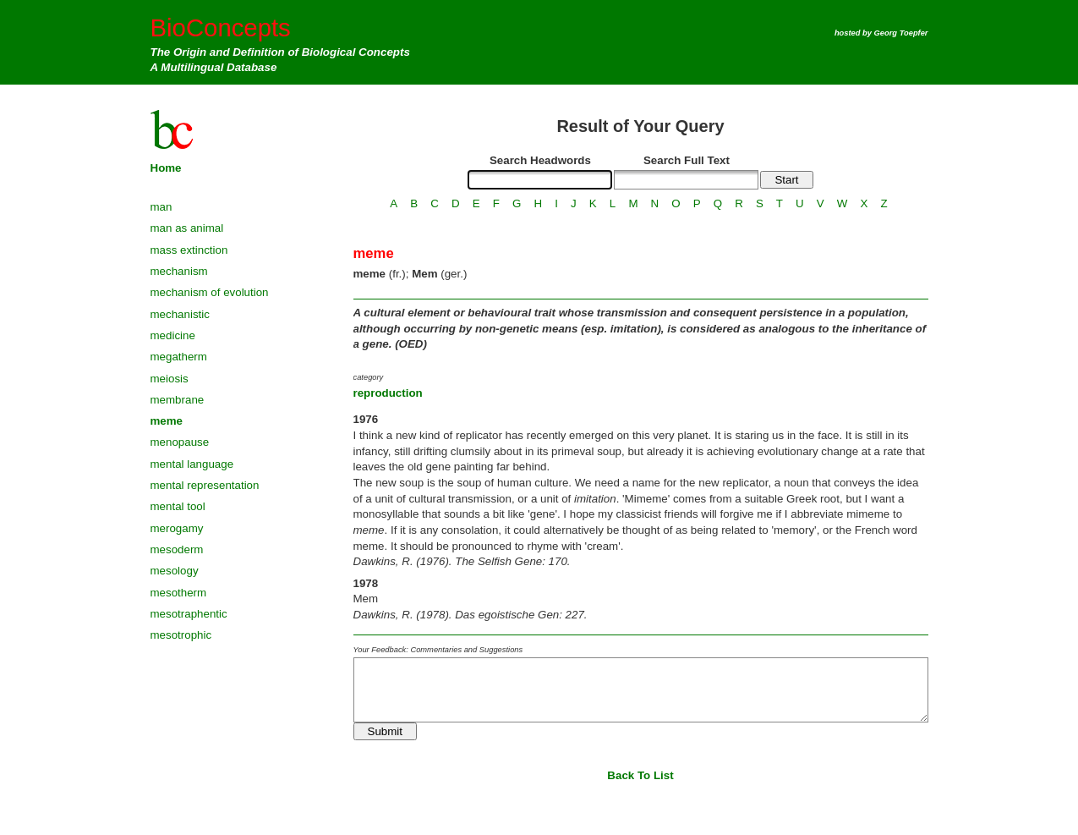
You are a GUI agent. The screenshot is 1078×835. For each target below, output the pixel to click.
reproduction (388, 393)
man (161, 207)
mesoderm (177, 549)
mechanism (179, 271)
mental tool (177, 506)
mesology (174, 570)
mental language (192, 464)
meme (166, 421)
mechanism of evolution (209, 292)
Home (166, 168)
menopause (180, 442)
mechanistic (180, 314)
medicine (172, 335)
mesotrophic (181, 635)
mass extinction (189, 250)
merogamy (177, 528)
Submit (385, 731)
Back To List (640, 775)
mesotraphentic (188, 613)
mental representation (205, 485)
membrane (177, 399)
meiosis (169, 378)
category (368, 377)
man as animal (187, 228)
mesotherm (178, 592)
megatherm (178, 356)
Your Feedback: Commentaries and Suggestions (438, 649)
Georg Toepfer (901, 33)
